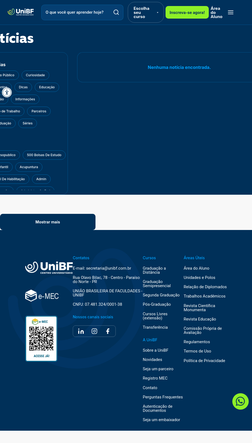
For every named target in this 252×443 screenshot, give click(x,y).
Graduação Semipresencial (157, 284)
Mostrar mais (48, 222)
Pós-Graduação (157, 304)
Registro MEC (155, 378)
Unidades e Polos (199, 278)
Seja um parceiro (158, 369)
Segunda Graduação (161, 295)
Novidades (152, 360)
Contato (150, 388)
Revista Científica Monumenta (199, 308)
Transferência (155, 327)
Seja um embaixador (161, 420)
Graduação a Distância (154, 270)
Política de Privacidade (204, 361)
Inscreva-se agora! (187, 12)
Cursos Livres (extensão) (155, 316)
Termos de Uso (197, 351)
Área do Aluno (216, 12)
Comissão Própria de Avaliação (203, 331)
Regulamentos (197, 342)
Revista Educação (200, 319)
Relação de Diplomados (205, 287)
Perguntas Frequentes (163, 397)
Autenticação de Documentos (157, 408)
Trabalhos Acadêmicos (204, 296)
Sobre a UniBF (156, 350)
